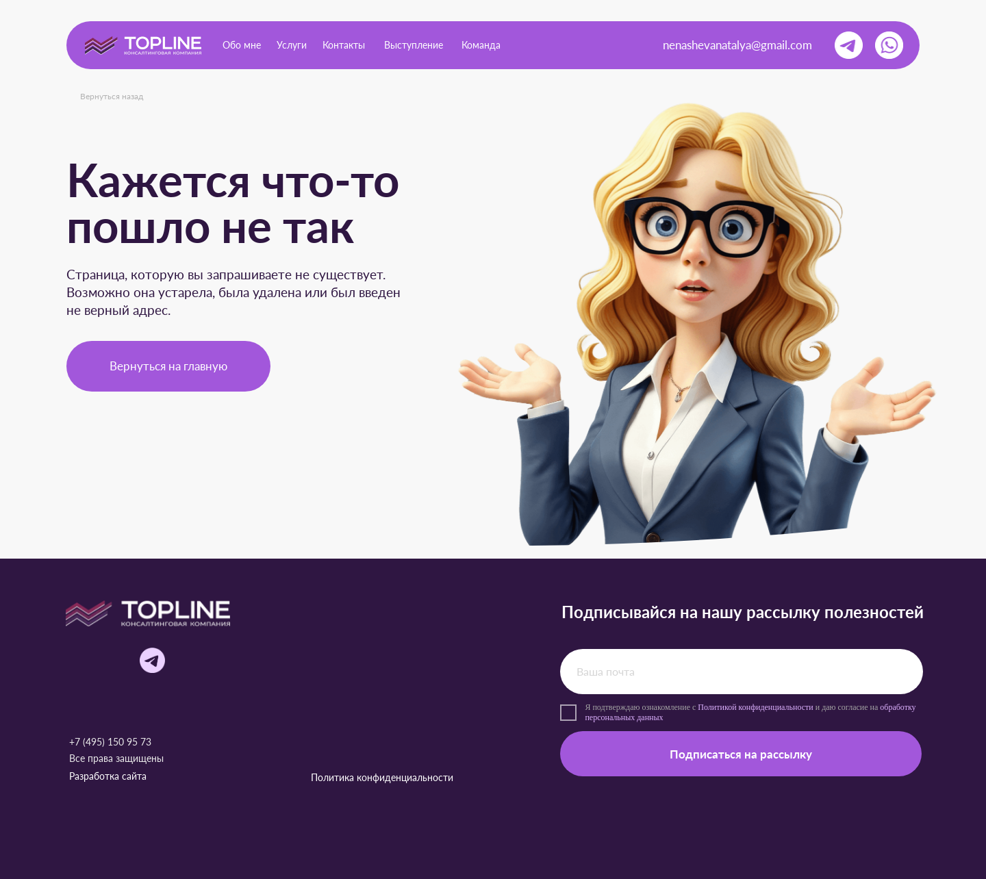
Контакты (344, 45)
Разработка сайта (108, 776)
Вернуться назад (111, 96)
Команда (481, 45)
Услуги (292, 45)
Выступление (413, 45)
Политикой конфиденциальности (755, 707)
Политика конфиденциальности (382, 777)
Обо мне (242, 45)
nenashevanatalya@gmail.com (737, 45)
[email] (741, 671)
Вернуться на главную (168, 366)
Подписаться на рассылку (741, 754)
